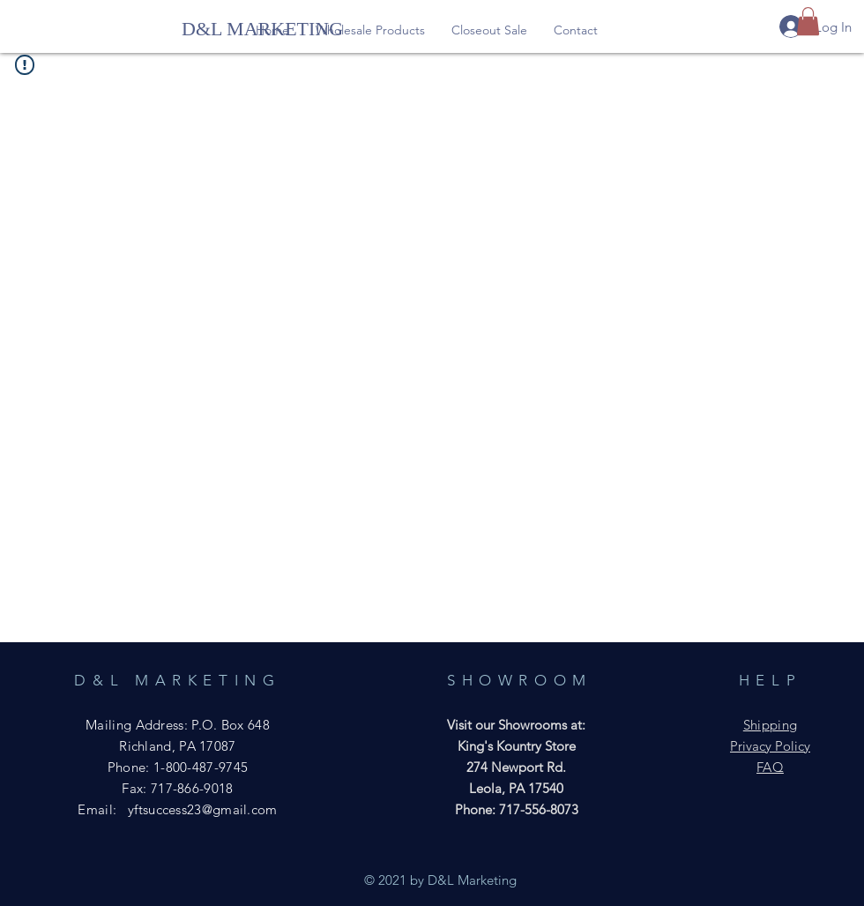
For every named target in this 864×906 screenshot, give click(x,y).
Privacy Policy (770, 746)
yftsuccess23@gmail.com (203, 809)
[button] (370, 30)
